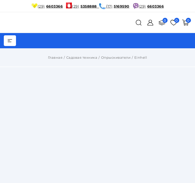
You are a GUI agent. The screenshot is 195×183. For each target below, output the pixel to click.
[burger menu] (10, 40)
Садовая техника (82, 57)
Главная (55, 57)
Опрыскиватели (116, 57)
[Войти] (150, 22)
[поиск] (138, 22)
